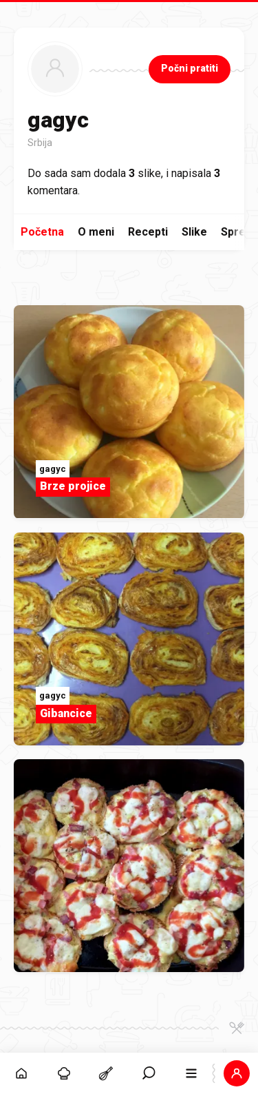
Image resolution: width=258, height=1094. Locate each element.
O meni (96, 231)
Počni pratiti (189, 68)
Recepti (148, 231)
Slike (194, 231)
